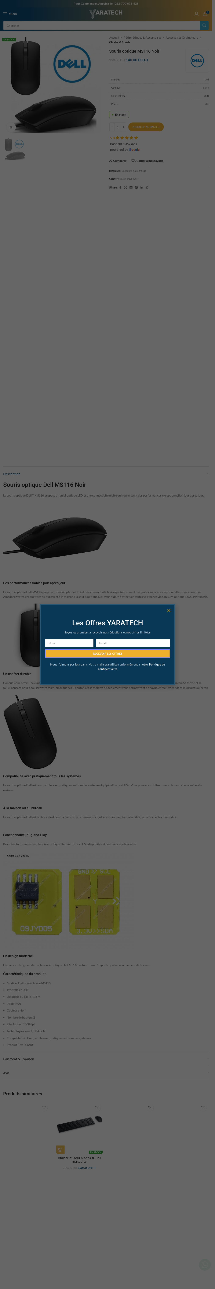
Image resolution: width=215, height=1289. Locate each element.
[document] (107, 644)
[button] (169, 591)
